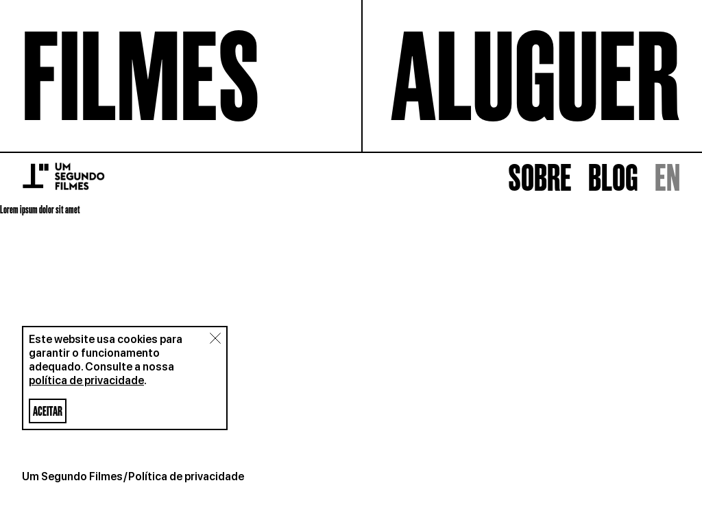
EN (667, 476)
